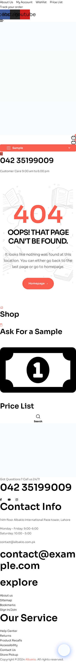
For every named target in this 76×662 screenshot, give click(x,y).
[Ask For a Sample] (1, 325)
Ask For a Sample (31, 331)
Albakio (30, 659)
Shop (9, 314)
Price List (17, 406)
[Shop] (1, 307)
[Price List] (38, 399)
